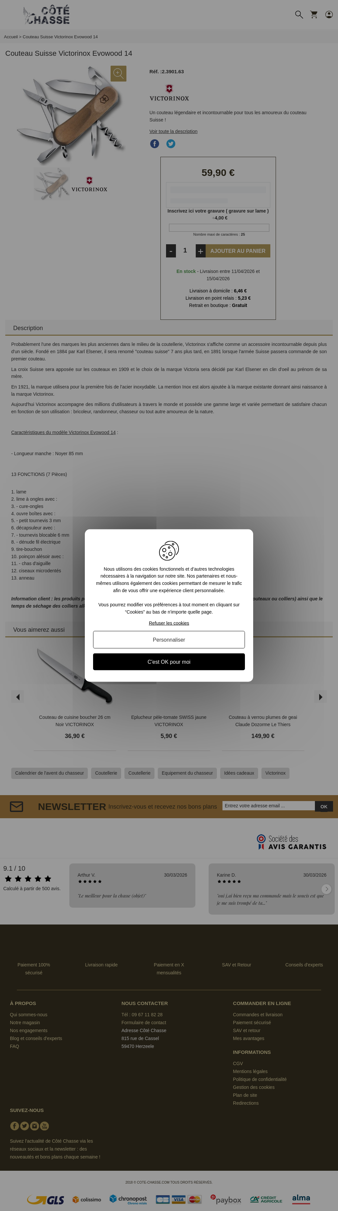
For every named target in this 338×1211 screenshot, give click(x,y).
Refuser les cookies (169, 623)
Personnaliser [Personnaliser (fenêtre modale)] (169, 640)
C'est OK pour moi (169, 662)
